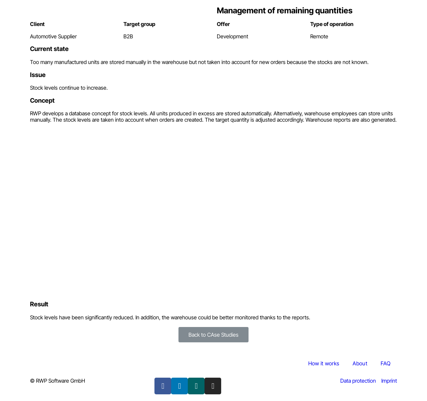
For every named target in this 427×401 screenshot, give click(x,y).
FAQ (385, 363)
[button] (213, 334)
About (360, 363)
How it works (324, 363)
